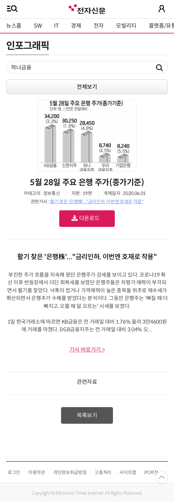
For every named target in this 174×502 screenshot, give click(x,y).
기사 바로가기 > (87, 349)
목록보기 (87, 415)
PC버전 (151, 472)
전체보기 (87, 87)
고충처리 (103, 472)
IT (56, 25)
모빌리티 (126, 25)
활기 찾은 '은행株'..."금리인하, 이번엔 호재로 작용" (96, 201)
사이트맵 (127, 472)
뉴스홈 (13, 25)
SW (38, 25)
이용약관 (36, 472)
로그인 (14, 472)
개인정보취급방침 (70, 472)
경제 (76, 25)
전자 (99, 25)
